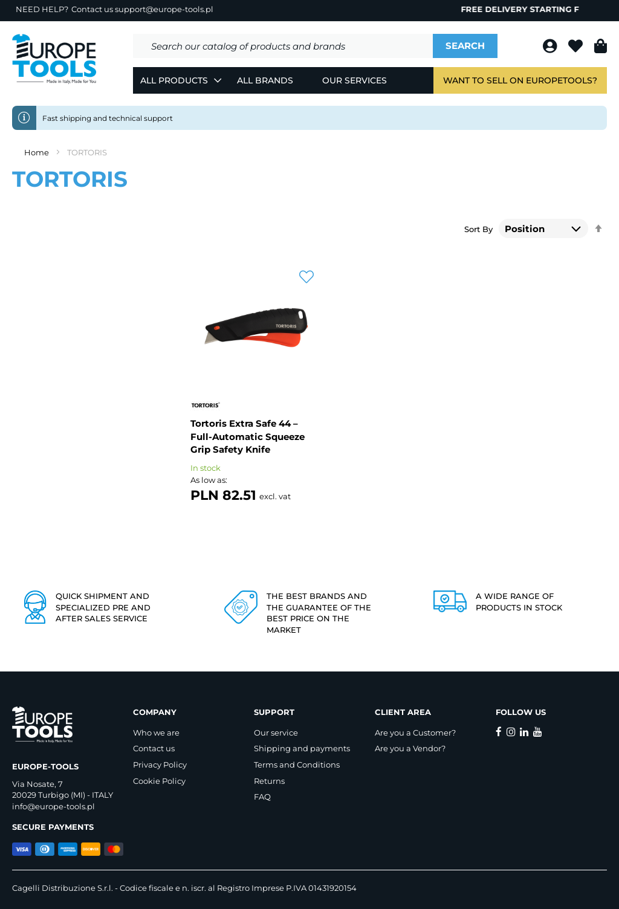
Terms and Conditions (297, 764)
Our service (276, 732)
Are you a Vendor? (410, 748)
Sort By (478, 229)
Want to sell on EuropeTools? (520, 80)
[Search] (465, 46)
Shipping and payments (302, 748)
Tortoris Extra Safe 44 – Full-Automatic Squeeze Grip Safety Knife (247, 436)
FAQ (262, 796)
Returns (269, 781)
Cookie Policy (159, 781)
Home (37, 152)
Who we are (156, 732)
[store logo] (54, 59)
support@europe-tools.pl (164, 9)
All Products (174, 80)
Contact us (154, 748)
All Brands (265, 80)
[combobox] (283, 46)
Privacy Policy (160, 764)
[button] (306, 277)
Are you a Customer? (415, 732)
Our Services (354, 80)
